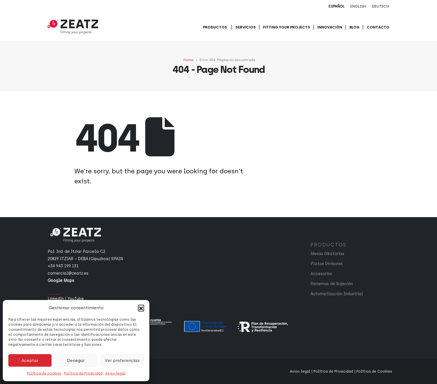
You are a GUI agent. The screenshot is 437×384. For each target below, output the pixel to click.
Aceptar (29, 360)
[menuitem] (336, 6)
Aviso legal (115, 373)
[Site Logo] (73, 27)
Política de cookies (44, 373)
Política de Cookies (374, 371)
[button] (141, 308)
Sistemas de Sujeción (331, 284)
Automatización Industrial (336, 294)
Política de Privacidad (83, 373)
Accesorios (321, 274)
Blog (354, 27)
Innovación (329, 27)
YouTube (75, 298)
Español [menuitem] (336, 6)
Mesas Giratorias (327, 253)
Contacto (378, 27)
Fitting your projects (286, 27)
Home (188, 60)
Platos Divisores (326, 263)
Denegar (76, 360)
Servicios (246, 27)
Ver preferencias (122, 360)
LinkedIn (56, 298)
